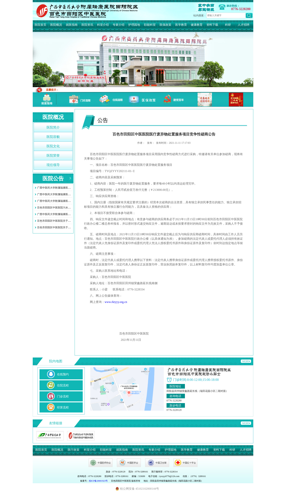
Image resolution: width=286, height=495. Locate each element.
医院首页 (40, 24)
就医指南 (72, 24)
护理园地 (134, 24)
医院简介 (53, 127)
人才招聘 (243, 24)
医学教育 (181, 24)
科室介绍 (103, 24)
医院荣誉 (53, 155)
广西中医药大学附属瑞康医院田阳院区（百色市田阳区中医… (72, 201)
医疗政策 (73, 449)
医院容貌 (53, 137)
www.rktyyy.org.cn (116, 301)
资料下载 (212, 24)
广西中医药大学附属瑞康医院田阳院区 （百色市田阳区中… (71, 194)
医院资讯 (87, 24)
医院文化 (53, 146)
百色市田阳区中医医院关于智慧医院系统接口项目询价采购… (72, 220)
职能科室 (150, 24)
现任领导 (53, 165)
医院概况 (56, 24)
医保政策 (165, 24)
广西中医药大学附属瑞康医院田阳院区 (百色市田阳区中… (70, 187)
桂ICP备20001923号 (98, 481)
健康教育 (197, 24)
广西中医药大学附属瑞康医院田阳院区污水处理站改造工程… (72, 214)
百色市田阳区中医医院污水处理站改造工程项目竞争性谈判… (72, 207)
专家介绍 (118, 24)
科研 (228, 24)
